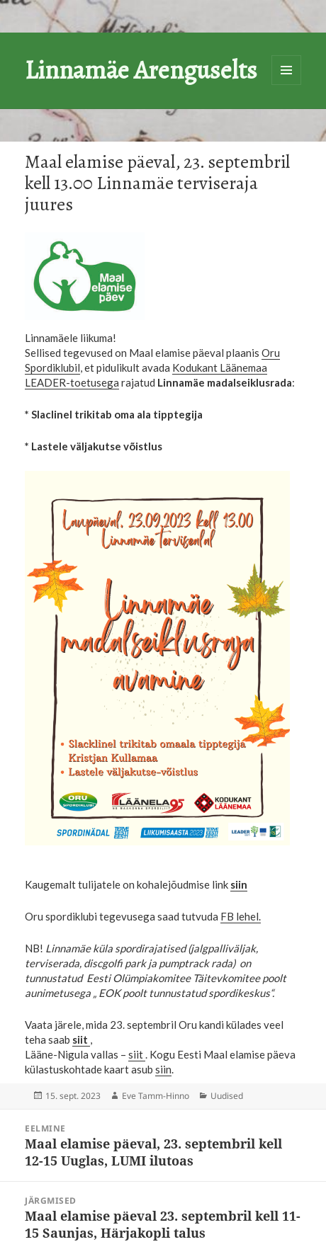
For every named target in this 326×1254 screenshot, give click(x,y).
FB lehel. (240, 916)
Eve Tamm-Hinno (155, 1096)
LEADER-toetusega (72, 382)
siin (163, 1069)
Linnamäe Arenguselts (141, 69)
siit (136, 1054)
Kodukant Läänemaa (219, 367)
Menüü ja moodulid (286, 70)
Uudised (226, 1096)
